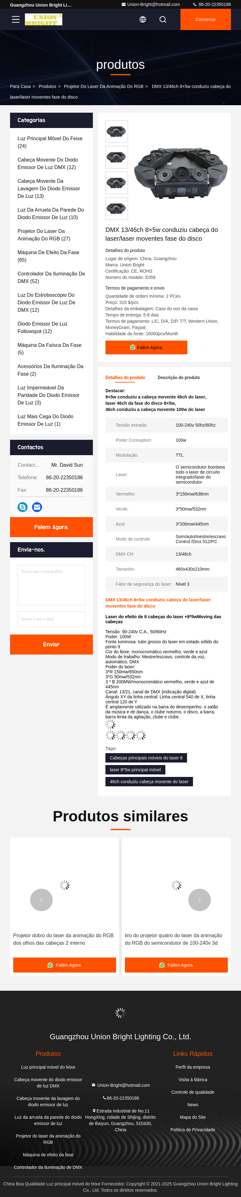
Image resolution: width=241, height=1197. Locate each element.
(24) (50, 142)
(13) (49, 188)
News (192, 1104)
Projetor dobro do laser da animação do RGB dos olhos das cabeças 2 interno (63, 939)
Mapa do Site (193, 1117)
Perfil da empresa (193, 1067)
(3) (48, 395)
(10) (51, 213)
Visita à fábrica (193, 1079)
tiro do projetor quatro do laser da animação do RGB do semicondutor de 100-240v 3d (173, 939)
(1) (45, 420)
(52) (51, 277)
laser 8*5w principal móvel (135, 769)
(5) (50, 348)
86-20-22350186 (211, 4)
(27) (44, 235)
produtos (47, 86)
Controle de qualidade (192, 1092)
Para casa (20, 86)
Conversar (205, 19)
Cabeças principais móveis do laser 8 (146, 757)
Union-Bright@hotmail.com (150, 4)
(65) (48, 256)
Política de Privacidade (192, 1129)
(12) (48, 163)
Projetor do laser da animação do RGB (103, 86)
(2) (50, 370)
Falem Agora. (51, 527)
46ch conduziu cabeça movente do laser (149, 781)
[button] (41, 900)
